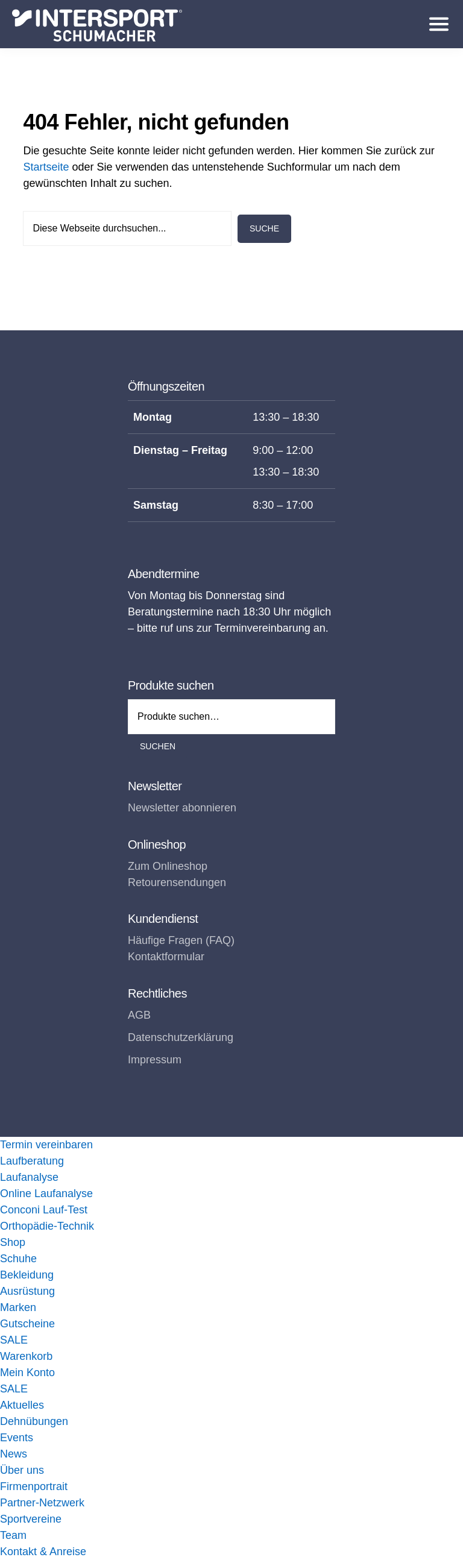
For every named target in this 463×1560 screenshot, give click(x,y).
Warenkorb (26, 1356)
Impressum (154, 1060)
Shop (12, 1242)
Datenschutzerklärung (180, 1037)
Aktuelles (22, 1405)
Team (13, 1535)
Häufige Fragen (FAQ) (181, 940)
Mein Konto (27, 1373)
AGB (139, 1015)
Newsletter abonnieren (182, 808)
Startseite (46, 167)
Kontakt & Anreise (43, 1552)
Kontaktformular (166, 957)
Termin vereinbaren (46, 1145)
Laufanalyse (29, 1177)
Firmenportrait (34, 1486)
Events (16, 1438)
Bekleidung (27, 1275)
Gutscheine (27, 1324)
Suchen (157, 746)
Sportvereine (30, 1519)
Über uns (22, 1470)
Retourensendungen (177, 882)
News (13, 1454)
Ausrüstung (27, 1291)
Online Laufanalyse (46, 1193)
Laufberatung (32, 1161)
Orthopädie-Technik (47, 1226)
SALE (14, 1340)
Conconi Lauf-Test (43, 1210)
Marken (18, 1307)
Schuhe (18, 1259)
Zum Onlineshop (167, 866)
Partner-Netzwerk (42, 1503)
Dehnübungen (34, 1421)
